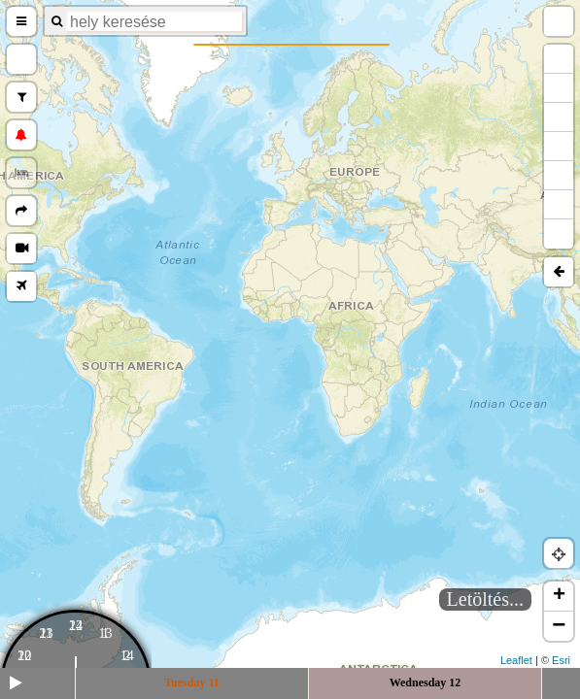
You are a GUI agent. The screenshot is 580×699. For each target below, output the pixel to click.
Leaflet (516, 660)
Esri (561, 660)
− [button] (558, 626)
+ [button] (559, 596)
